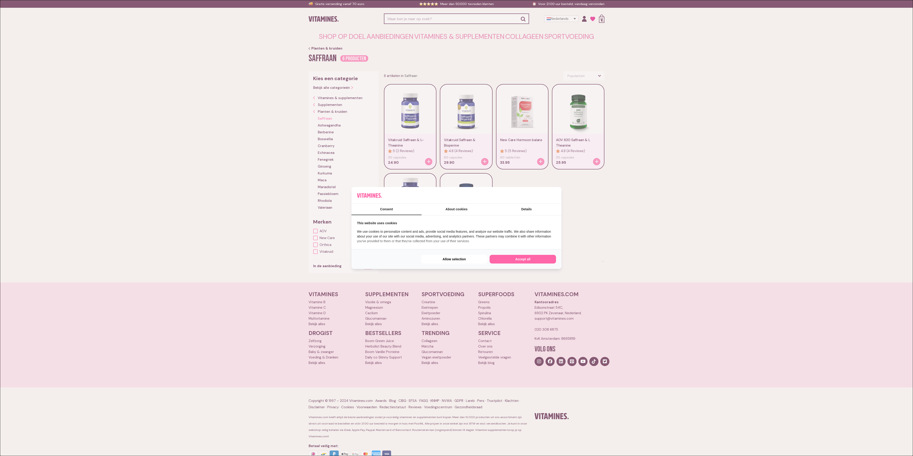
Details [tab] (526, 209)
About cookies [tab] (456, 209)
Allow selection (454, 259)
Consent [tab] (386, 209)
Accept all (522, 259)
